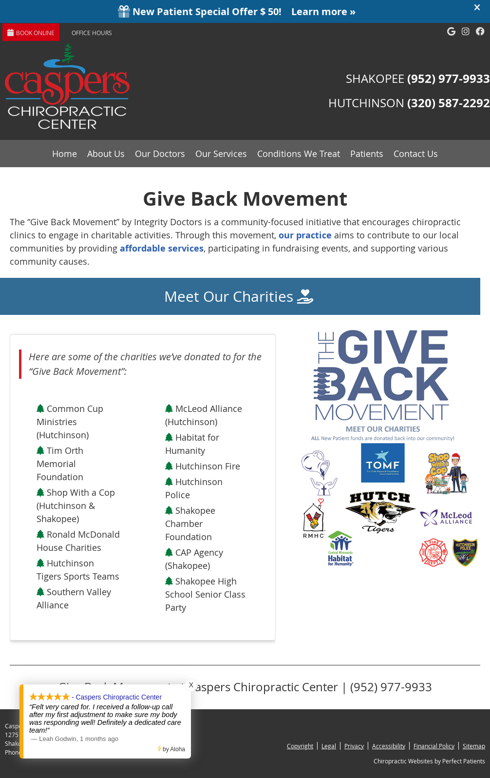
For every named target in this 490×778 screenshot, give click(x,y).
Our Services (221, 153)
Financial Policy (434, 746)
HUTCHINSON (409, 103)
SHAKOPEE (418, 78)
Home (64, 153)
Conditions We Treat (298, 153)
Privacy (354, 746)
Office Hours (92, 33)
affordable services (162, 248)
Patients (366, 153)
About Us (106, 153)
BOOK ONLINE (31, 33)
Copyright (300, 746)
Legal (328, 746)
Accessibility (388, 746)
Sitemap (474, 746)
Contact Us (416, 153)
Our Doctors (160, 153)
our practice (305, 235)
